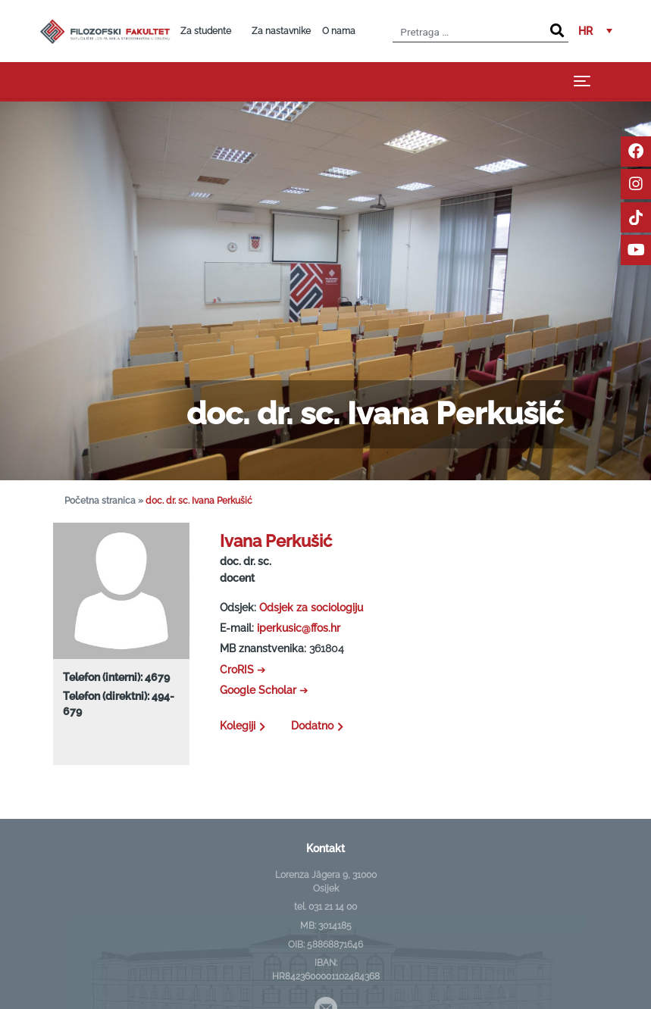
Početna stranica (100, 500)
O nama (338, 31)
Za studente (205, 31)
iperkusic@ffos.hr (298, 628)
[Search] (557, 31)
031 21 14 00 (332, 906)
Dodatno (319, 726)
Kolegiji (244, 726)
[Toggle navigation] (582, 81)
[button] (595, 31)
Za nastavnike (281, 31)
